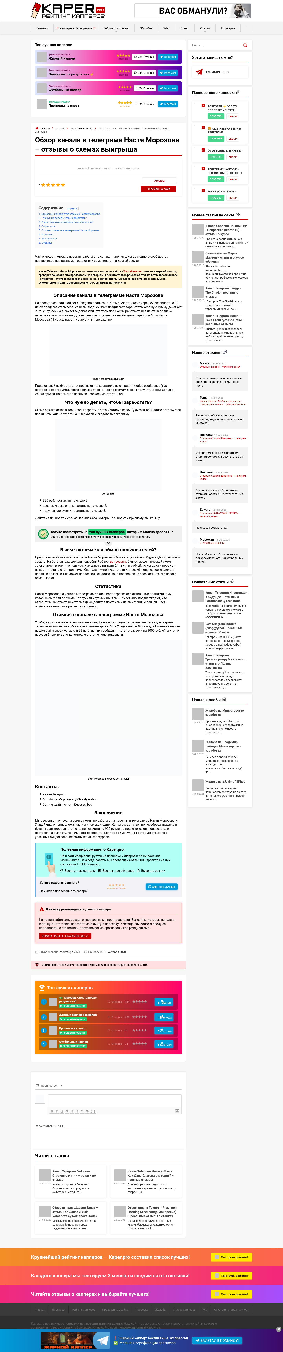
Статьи (205, 28)
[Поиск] (245, 45)
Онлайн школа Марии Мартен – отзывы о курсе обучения (224, 258)
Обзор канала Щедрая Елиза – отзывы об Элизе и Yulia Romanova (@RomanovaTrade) (75, 1208)
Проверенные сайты (115, 1306)
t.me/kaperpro (218, 72)
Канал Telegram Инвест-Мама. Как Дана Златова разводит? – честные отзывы (151, 1171)
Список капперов (184, 1306)
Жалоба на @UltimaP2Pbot (225, 783)
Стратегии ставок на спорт (231, 1306)
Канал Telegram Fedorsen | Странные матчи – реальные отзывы (74, 1171)
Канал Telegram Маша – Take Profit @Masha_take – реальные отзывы (225, 321)
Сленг (185, 28)
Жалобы (146, 28)
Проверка (228, 28)
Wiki (166, 28)
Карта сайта (88, 1343)
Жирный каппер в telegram (79, 1008)
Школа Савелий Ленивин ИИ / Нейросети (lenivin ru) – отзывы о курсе (226, 231)
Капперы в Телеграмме (75, 28)
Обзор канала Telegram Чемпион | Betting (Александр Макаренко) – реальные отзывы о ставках (152, 1208)
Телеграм (170, 57)
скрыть (72, 200)
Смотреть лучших (163, 878)
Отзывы (128, 180)
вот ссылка (118, 553)
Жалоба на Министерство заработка (224, 714)
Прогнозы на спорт (64, 105)
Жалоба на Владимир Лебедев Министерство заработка (223, 747)
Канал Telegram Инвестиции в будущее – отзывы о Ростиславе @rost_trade (226, 598)
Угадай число (132, 263)
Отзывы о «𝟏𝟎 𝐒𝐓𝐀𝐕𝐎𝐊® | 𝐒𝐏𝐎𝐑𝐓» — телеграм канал (220, 516)
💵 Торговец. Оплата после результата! (79, 992)
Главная (42, 28)
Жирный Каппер (62, 58)
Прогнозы (58, 1306)
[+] (96, 1107)
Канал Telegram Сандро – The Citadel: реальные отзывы (224, 293)
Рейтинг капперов (116, 28)
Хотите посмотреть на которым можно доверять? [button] (107, 526)
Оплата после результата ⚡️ (72, 74)
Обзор (234, 117)
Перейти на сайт (162, 180)
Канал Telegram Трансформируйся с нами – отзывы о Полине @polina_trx (225, 662)
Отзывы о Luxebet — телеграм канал (220, 368)
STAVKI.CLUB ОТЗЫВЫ (212, 544)
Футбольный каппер (65, 89)
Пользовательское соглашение (54, 1343)
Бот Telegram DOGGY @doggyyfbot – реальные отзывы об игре (223, 629)
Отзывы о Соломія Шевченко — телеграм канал (223, 441)
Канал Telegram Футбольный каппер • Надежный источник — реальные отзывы (223, 404)
